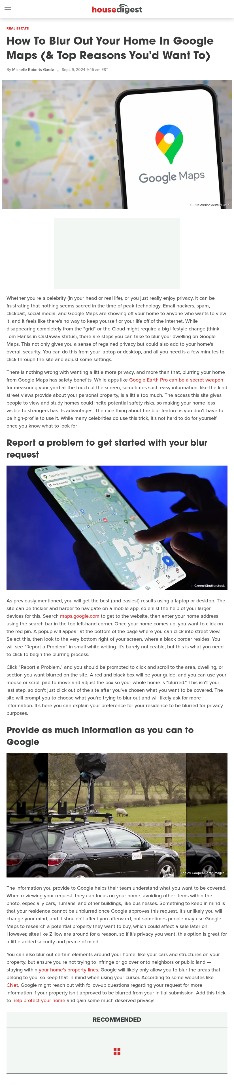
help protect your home (38, 1000)
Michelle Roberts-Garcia (33, 70)
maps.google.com (79, 616)
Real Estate (18, 28)
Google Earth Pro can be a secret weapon (176, 380)
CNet (12, 985)
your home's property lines (68, 969)
